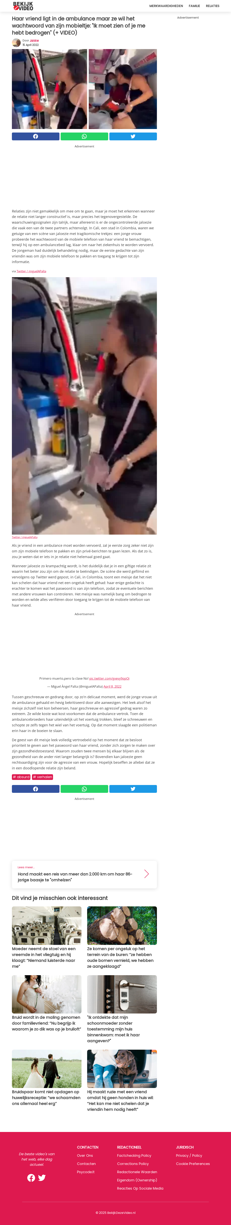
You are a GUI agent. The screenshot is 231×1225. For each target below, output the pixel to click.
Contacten (86, 1163)
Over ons (85, 1155)
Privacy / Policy (189, 1155)
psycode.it (86, 1171)
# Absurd (21, 776)
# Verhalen (42, 776)
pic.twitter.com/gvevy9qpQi (109, 678)
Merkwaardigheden (166, 6)
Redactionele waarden (137, 1171)
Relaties (212, 6)
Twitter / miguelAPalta (31, 271)
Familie (194, 6)
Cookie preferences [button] (193, 1163)
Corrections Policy (133, 1163)
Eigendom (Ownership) (137, 1180)
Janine (34, 40)
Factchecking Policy (134, 1155)
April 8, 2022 (112, 686)
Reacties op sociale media (140, 1188)
